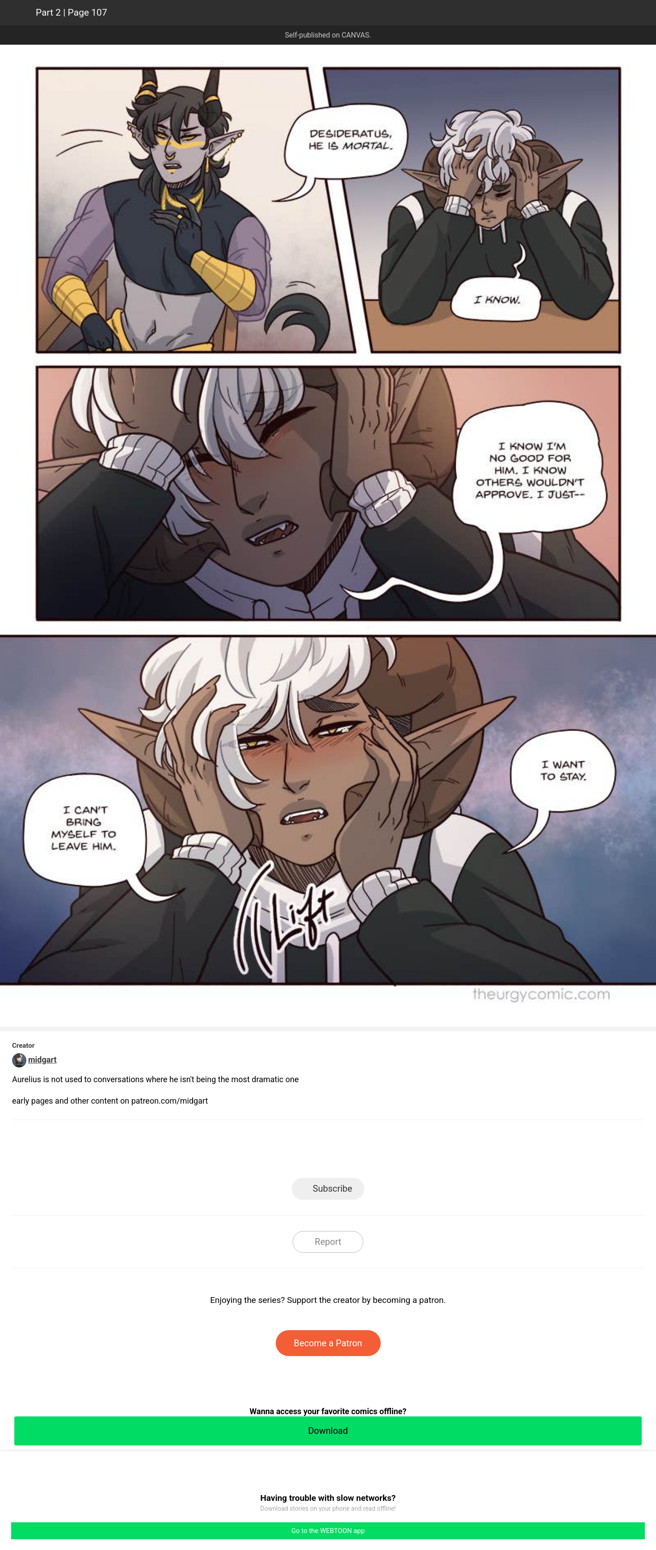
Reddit (409, 1152)
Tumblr (368, 1152)
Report (328, 1241)
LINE (248, 1152)
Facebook (288, 1152)
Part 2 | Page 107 (71, 12)
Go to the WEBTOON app (328, 1531)
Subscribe (332, 1188)
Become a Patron (328, 1343)
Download (328, 1430)
